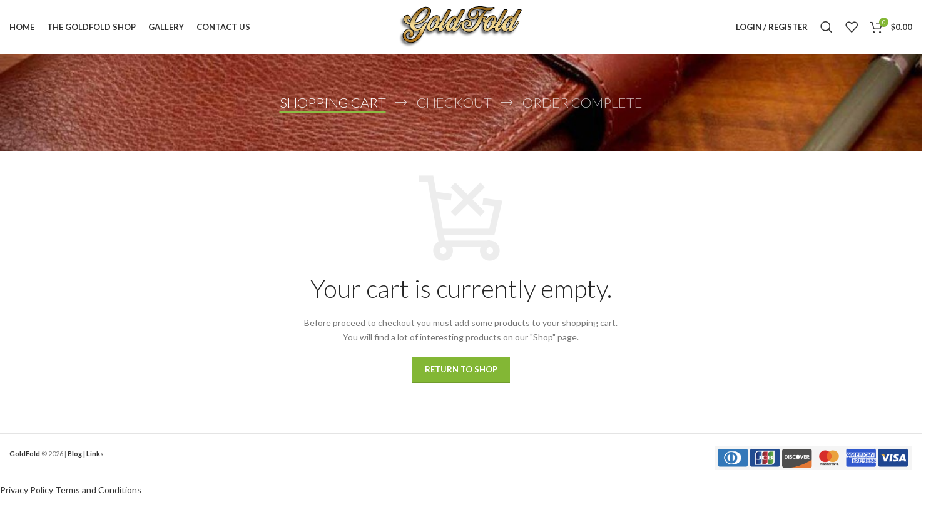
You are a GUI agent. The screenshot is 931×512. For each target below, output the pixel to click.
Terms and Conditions (98, 492)
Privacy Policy (26, 492)
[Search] (826, 28)
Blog (75, 456)
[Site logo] (461, 27)
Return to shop (461, 372)
